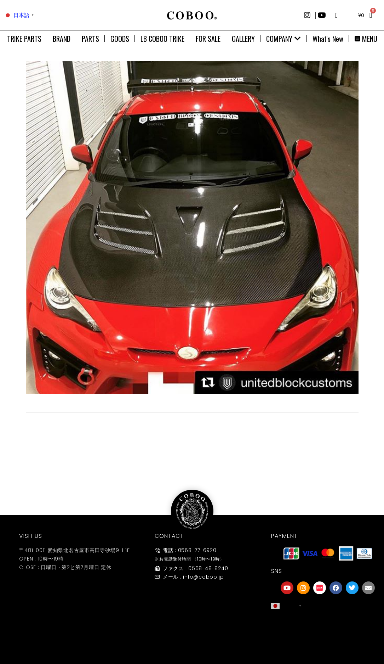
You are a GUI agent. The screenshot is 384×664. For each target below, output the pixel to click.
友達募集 (327, 640)
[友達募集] (328, 626)
